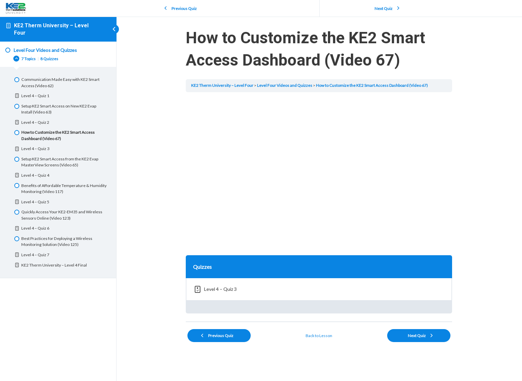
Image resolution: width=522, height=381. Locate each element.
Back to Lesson (319, 335)
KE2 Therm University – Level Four (222, 85)
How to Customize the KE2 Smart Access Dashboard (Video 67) (372, 85)
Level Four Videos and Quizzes (285, 85)
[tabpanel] (319, 172)
